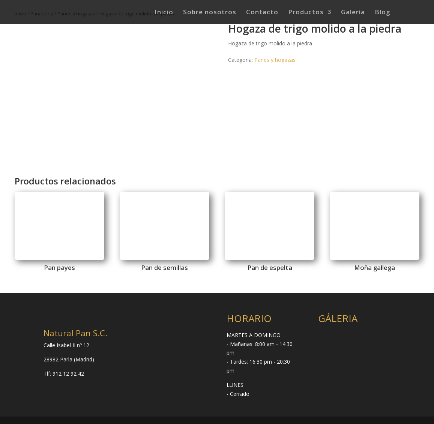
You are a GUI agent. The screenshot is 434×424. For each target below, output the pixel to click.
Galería (353, 12)
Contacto (262, 12)
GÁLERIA (337, 318)
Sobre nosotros (209, 12)
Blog (382, 12)
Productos (306, 12)
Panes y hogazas (275, 59)
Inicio (164, 12)
